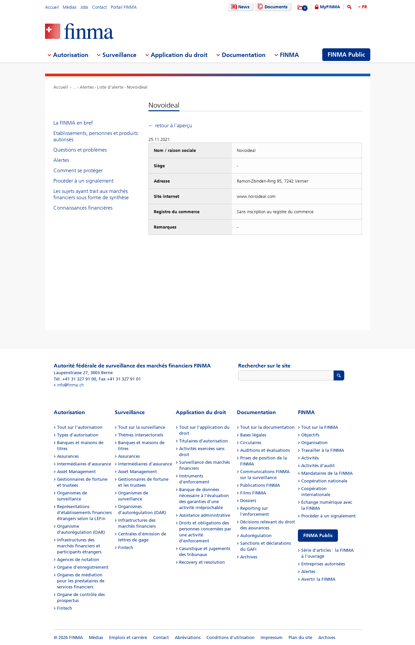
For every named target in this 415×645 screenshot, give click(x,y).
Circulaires (250, 442)
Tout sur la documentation (267, 427)
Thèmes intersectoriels (140, 434)
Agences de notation (78, 559)
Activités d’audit (318, 465)
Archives (248, 556)
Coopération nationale (324, 480)
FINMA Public (318, 535)
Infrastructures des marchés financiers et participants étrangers (79, 545)
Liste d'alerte (110, 87)
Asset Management (76, 471)
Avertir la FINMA (318, 579)
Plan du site (300, 637)
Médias (69, 7)
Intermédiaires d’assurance (84, 463)
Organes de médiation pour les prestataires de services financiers (80, 580)
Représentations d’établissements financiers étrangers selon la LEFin (84, 512)
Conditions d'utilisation (230, 637)
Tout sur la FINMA (319, 427)
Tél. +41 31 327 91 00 (75, 378)
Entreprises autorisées (323, 563)
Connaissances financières (82, 208)
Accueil (52, 7)
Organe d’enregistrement (82, 567)
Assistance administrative (204, 515)
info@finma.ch (70, 384)
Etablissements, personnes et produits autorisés (95, 136)
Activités (310, 457)
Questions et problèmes (80, 150)
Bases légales (253, 434)
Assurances (68, 456)
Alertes (87, 87)
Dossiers (248, 500)
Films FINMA (253, 492)
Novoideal (137, 87)
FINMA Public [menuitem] (346, 54)
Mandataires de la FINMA (327, 473)
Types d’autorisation (77, 434)
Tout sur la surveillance (141, 427)
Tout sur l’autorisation (79, 427)
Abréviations (187, 637)
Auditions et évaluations (265, 450)
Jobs (84, 7)
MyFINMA (330, 6)
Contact (99, 7)
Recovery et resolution (202, 562)
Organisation (314, 442)
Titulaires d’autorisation (203, 440)
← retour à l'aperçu (170, 125)
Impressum (272, 637)
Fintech (64, 608)
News (240, 6)
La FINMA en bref (73, 123)
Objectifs (310, 434)
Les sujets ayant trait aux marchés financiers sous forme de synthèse (91, 194)
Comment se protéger (78, 170)
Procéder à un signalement (83, 181)
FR (364, 6)
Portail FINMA (124, 7)
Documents (272, 6)
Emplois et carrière (128, 637)
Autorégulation (256, 535)
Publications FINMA (260, 485)
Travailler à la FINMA (322, 450)
